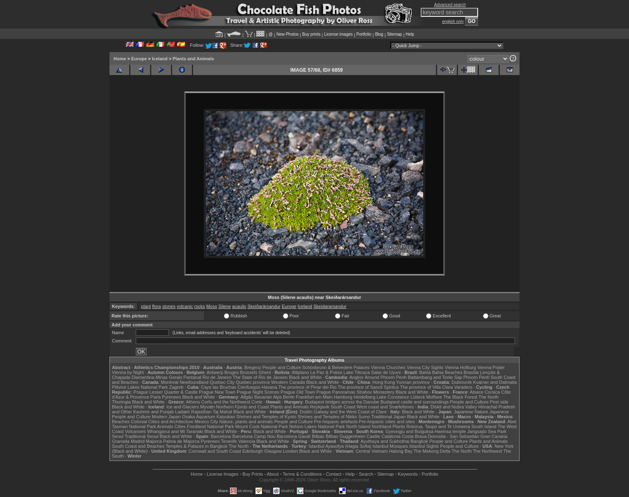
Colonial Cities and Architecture (162, 421)
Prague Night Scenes (258, 392)
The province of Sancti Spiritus (368, 387)
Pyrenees (171, 396)
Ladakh (182, 411)
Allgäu (246, 396)
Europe (139, 58)
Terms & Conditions (302, 474)
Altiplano (300, 372)
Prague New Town (217, 392)
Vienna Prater (491, 367)
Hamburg (343, 396)
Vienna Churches (388, 367)
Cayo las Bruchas (218, 387)
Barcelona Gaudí (294, 436)
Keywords (407, 474)
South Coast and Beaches (138, 446)
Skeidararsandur (329, 306)
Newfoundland (194, 382)
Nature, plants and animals (246, 421)
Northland (382, 426)
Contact (334, 474)
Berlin (288, 396)
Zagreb (176, 387)
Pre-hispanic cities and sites (387, 421)
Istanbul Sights (424, 446)
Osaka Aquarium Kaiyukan (208, 416)
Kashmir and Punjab (153, 411)
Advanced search (450, 4)
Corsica (492, 392)
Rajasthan (201, 411)
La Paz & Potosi (326, 372)
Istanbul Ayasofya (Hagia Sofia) (339, 446)
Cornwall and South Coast (215, 451)
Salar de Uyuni (386, 372)
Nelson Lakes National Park (317, 426)
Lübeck (417, 396)
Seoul (117, 436)
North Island (358, 426)
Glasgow (273, 451)
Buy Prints (252, 474)
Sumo (364, 416)
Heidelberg (364, 396)
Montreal (169, 382)
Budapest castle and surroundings (415, 401)
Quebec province (253, 382)
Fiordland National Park (210, 426)
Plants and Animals (193, 58)
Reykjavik (319, 406)
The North (489, 396)
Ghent (265, 372)
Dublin (306, 411)
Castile (374, 436)
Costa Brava (414, 436)
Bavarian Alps (268, 396)
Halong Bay (400, 451)
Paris (155, 396)
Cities (180, 426)
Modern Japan (166, 416)
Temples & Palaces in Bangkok (197, 446)
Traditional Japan (388, 416)
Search (366, 474)
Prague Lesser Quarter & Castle (166, 392)
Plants (398, 426)
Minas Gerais (168, 377)
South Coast (343, 406)
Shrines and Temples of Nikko (327, 416)
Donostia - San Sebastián (453, 436)
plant (146, 306)
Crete (256, 401)
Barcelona (221, 436)
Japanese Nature (471, 411)
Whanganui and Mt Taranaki (175, 431)
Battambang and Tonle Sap (435, 377)
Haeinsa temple (450, 431)
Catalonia (390, 436)
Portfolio (363, 34)
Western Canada (288, 382)
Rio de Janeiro (217, 377)
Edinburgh (252, 451)
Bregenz (252, 367)
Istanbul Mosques (390, 446)
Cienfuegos (248, 387)
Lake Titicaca (357, 372)
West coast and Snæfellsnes (385, 406)
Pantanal (192, 377)
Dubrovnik (461, 382)
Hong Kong (383, 382)
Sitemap (394, 34)
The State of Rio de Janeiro (260, 377)
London (290, 451)
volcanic (185, 306)
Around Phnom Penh (385, 377)
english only (453, 21)
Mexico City (206, 421)
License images (338, 34)
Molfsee (434, 396)
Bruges (231, 372)
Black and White (305, 377)
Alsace (476, 392)
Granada (121, 441)
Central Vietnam (372, 451)
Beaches (121, 421)
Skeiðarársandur (263, 306)
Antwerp (215, 372)
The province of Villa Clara (426, 387)
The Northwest (487, 451)
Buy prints (311, 34)
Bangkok (419, 441)
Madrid (138, 441)
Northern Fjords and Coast (242, 406)
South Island (484, 426)
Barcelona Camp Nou (254, 436)
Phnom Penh (476, 377)
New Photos (287, 34)
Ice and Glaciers (182, 406)
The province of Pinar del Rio (307, 387)
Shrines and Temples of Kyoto (266, 416)
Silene (224, 306)
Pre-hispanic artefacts (336, 421)
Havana (269, 387)
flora (156, 306)
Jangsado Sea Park (486, 431)
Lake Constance (392, 396)
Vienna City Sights (425, 367)
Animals (165, 426)
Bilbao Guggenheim (345, 436)
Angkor (356, 377)
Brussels (248, 372)
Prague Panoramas (336, 392)
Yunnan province (413, 382)
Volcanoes (135, 431)
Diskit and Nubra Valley (454, 406)
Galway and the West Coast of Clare (350, 411)
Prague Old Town (297, 392)
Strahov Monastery (375, 392)
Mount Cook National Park (261, 426)
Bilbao (318, 436)
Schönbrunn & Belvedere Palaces (336, 367)
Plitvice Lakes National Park (140, 387)
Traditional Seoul (141, 436)
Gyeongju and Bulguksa (409, 431)
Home (120, 58)
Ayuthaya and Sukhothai (384, 441)
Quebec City (222, 382)
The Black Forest (460, 396)
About (273, 474)
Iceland (160, 58)
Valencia (246, 441)
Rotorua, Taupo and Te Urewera (438, 426)
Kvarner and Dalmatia (495, 382)
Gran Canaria (493, 436)
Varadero (463, 387)
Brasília (471, 372)
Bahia (425, 372)
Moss (211, 306)
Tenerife (229, 441)
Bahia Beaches (447, 372)
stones (168, 306)
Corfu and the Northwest (225, 401)
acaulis (239, 306)
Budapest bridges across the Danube (342, 401)
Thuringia (121, 401)
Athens (193, 401)
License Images (222, 474)
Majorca (154, 441)
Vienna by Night (128, 372)
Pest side (499, 401)
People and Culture (281, 367)
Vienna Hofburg (460, 367)
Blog (379, 34)
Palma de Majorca (181, 441)
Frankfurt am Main (314, 396)
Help (410, 34)
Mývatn (207, 406)
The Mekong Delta (432, 451)
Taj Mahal (222, 411)
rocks (199, 306)
